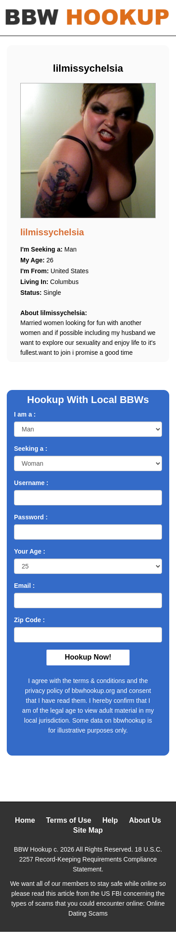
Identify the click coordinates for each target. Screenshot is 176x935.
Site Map (88, 830)
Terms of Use (68, 820)
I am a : (25, 414)
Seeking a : (30, 448)
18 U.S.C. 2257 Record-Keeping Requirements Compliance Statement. (90, 859)
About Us (145, 820)
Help (110, 820)
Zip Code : (29, 619)
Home (25, 820)
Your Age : (29, 551)
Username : (31, 482)
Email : (24, 585)
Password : (31, 517)
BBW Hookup (33, 849)
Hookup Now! (88, 657)
